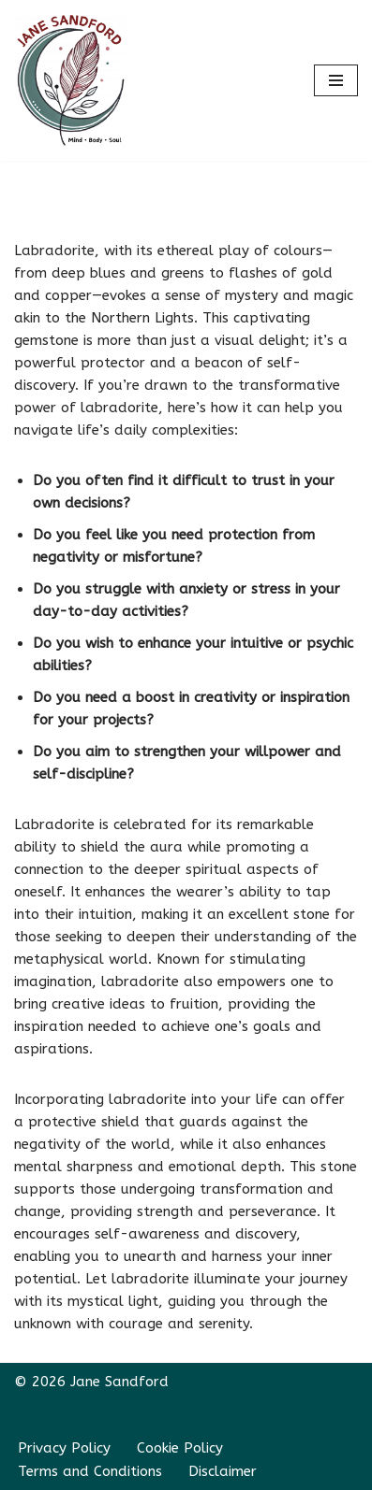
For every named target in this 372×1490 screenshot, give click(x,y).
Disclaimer (222, 1471)
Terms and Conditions (90, 1471)
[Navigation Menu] (336, 80)
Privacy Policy (64, 1448)
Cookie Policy (180, 1448)
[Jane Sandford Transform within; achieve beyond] (70, 80)
